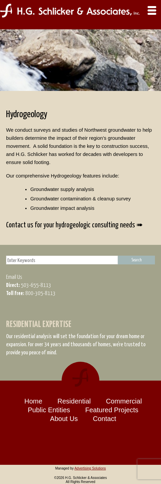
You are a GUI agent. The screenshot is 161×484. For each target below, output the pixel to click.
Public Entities (49, 410)
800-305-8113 (40, 292)
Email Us (14, 276)
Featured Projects (111, 410)
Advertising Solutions (90, 468)
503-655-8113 (35, 284)
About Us (64, 418)
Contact (104, 418)
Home (33, 401)
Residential (74, 401)
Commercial (124, 401)
